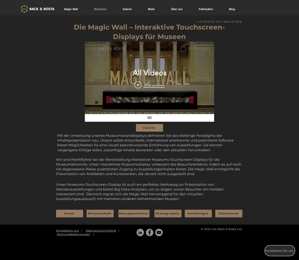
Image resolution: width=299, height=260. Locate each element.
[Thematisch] (228, 213)
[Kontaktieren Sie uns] (279, 250)
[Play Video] (149, 85)
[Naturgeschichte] (134, 213)
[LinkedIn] (140, 232)
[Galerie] (149, 128)
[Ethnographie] (168, 213)
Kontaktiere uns (67, 230)
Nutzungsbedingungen (73, 234)
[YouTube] (159, 232)
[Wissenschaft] (100, 213)
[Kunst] (69, 213)
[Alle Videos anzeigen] (149, 118)
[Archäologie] (198, 213)
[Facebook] (149, 232)
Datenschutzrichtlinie (101, 230)
